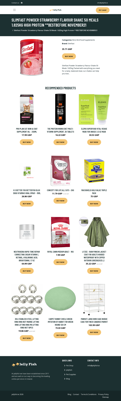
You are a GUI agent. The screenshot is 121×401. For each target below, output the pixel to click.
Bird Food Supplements (85, 40)
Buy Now (69, 56)
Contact (76, 394)
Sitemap (105, 397)
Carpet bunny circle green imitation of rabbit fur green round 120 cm (60, 322)
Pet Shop (102, 10)
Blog (68, 379)
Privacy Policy (103, 394)
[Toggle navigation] (14, 10)
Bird (74, 40)
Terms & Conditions (88, 394)
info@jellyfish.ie (102, 3)
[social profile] (21, 3)
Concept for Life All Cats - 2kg (60, 190)
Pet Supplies (71, 374)
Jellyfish (69, 370)
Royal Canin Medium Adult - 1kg (60, 251)
